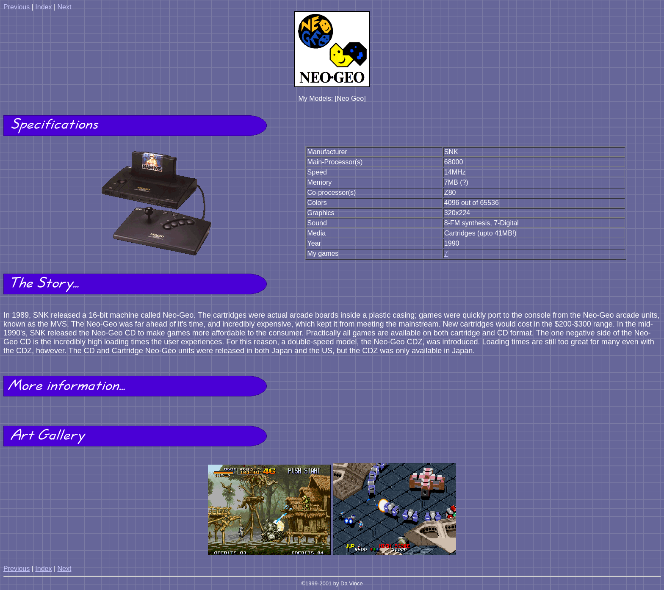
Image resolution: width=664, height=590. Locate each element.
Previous (16, 7)
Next (64, 7)
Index (43, 7)
